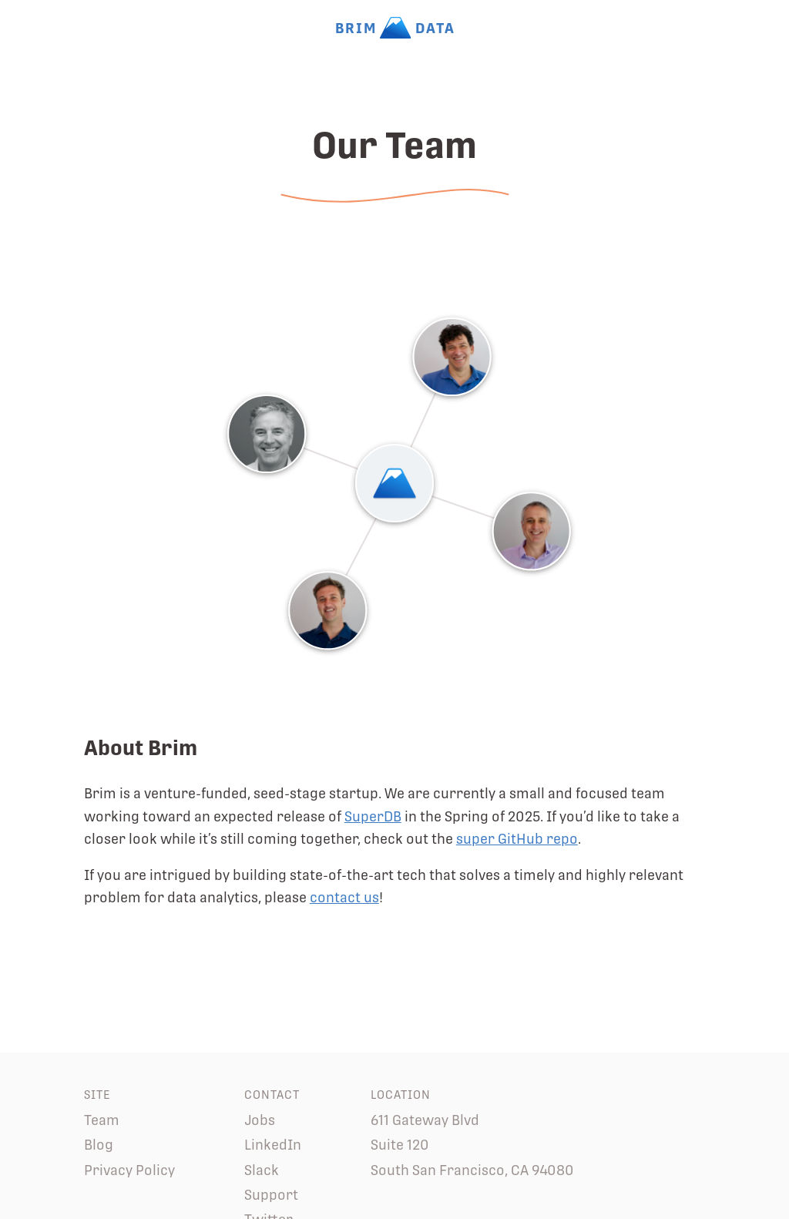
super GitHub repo (517, 839)
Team (101, 1120)
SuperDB (372, 816)
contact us (344, 897)
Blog (98, 1145)
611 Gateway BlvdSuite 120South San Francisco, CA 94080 (472, 1145)
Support (271, 1195)
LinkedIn (272, 1145)
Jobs (259, 1120)
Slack (261, 1170)
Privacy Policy (129, 1170)
